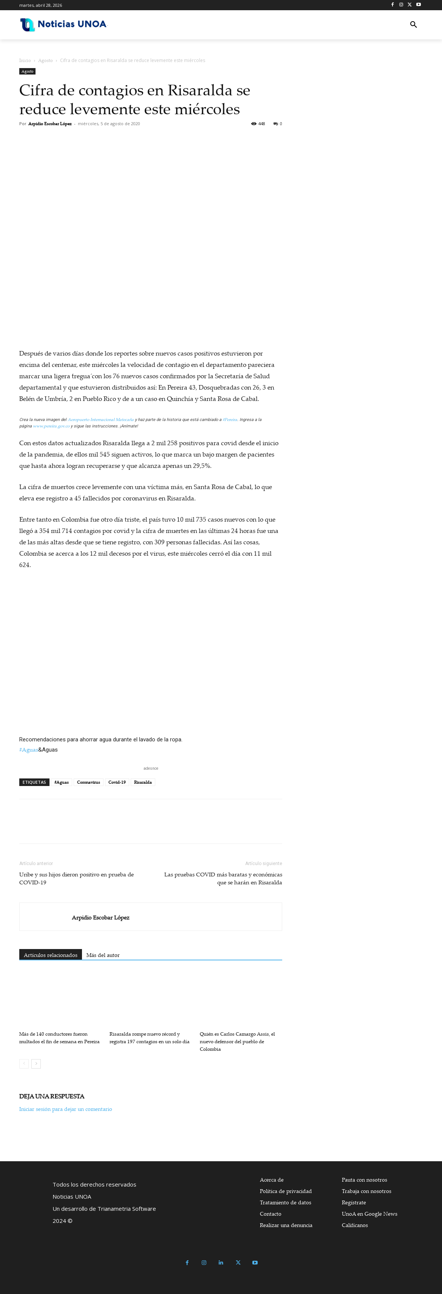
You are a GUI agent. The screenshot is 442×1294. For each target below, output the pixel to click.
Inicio (25, 60)
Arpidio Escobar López (50, 124)
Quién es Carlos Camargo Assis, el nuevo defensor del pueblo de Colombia (237, 1041)
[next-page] (36, 1064)
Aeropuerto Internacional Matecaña (101, 419)
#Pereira (230, 419)
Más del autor (103, 954)
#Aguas (28, 749)
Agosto (45, 60)
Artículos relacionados (50, 954)
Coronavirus (88, 782)
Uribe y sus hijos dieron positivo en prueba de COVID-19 (76, 878)
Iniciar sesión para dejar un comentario (65, 1108)
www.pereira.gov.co (51, 426)
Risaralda (143, 782)
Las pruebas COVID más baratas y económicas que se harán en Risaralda (223, 878)
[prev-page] (24, 1064)
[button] (414, 25)
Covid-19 (117, 782)
